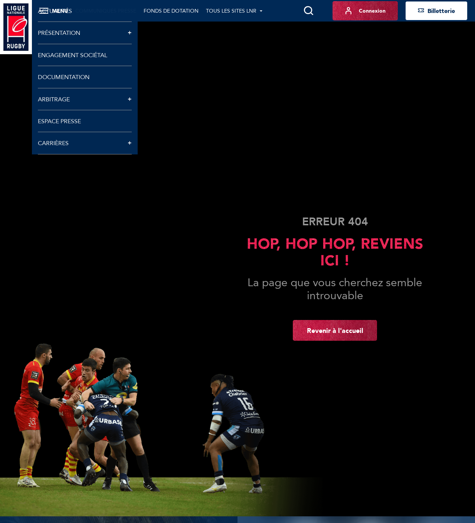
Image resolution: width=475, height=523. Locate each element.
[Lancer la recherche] (308, 10)
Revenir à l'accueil (335, 330)
